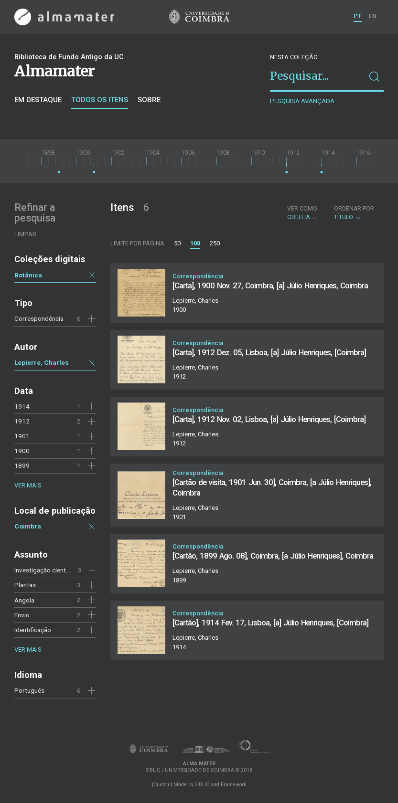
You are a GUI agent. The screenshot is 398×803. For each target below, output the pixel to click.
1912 (22, 421)
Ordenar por (354, 208)
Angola (24, 600)
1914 (22, 406)
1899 (22, 465)
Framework (234, 785)
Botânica (28, 275)
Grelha (302, 213)
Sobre (149, 99)
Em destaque (38, 99)
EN (372, 16)
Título (354, 213)
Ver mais (27, 485)
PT (358, 16)
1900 (22, 450)
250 (215, 243)
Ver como (302, 208)
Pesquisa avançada (302, 101)
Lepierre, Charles (41, 362)
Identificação (32, 630)
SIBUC (202, 785)
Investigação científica (46, 570)
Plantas (25, 585)
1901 (22, 436)
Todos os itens (99, 99)
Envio (22, 615)
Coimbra (27, 526)
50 (177, 243)
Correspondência (39, 318)
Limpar (25, 234)
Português (29, 690)
